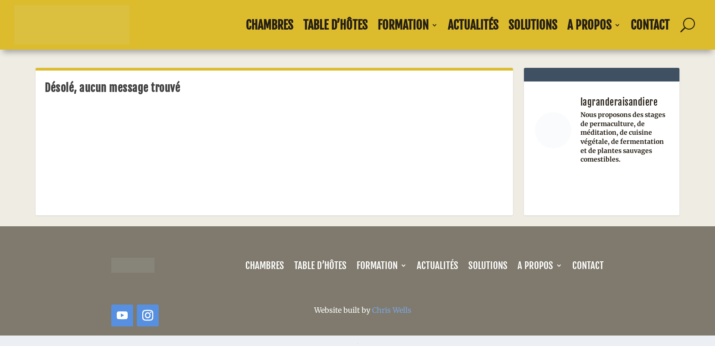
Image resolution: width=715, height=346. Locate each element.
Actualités (473, 25)
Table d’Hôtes (335, 25)
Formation (403, 25)
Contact (650, 25)
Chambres (269, 25)
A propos (589, 25)
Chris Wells (391, 310)
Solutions (532, 25)
